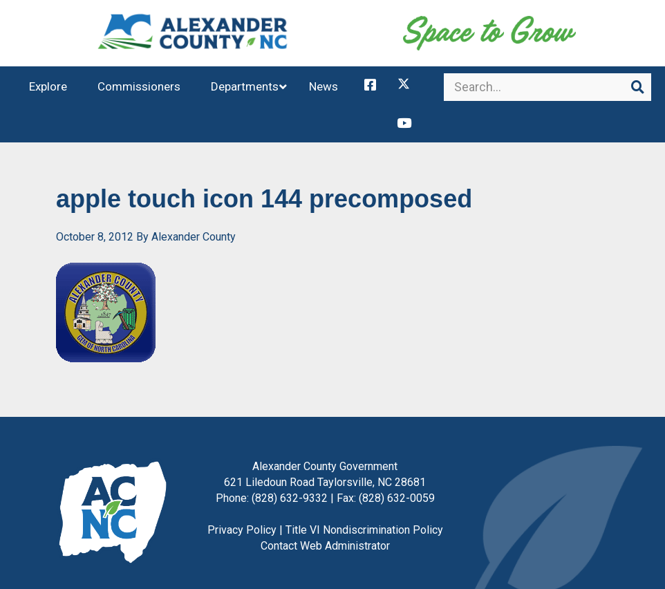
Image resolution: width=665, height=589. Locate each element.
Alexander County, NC (193, 38)
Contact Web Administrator (325, 520)
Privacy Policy (242, 505)
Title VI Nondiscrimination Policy (364, 505)
